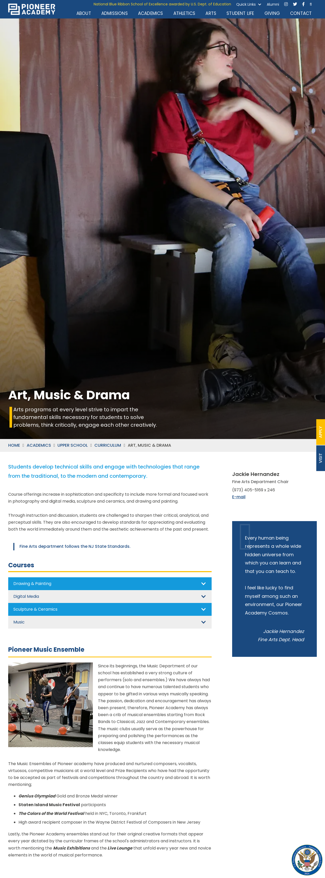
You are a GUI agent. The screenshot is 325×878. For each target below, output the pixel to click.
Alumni (273, 4)
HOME (14, 445)
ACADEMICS (39, 445)
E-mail (238, 497)
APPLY (320, 432)
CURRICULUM (107, 445)
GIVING (272, 13)
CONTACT (301, 13)
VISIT (320, 458)
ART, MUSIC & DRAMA (149, 445)
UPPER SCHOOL (72, 445)
